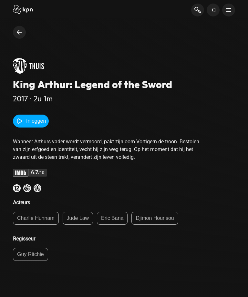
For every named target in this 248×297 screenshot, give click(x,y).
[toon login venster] (213, 10)
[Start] (23, 10)
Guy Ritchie (30, 254)
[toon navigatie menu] (228, 10)
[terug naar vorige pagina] (19, 32)
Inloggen (31, 121)
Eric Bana (112, 218)
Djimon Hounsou (155, 218)
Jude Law (78, 218)
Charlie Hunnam (36, 218)
